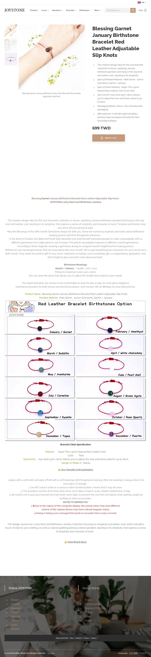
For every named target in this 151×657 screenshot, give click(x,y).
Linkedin (15, 612)
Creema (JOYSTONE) (95, 608)
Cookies (51, 653)
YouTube (15, 628)
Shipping (79, 638)
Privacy (86, 638)
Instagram (16, 608)
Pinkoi (88, 616)
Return (93, 638)
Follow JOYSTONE (20, 588)
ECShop (88, 612)
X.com (14, 624)
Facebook (16, 604)
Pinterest (15, 616)
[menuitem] (48, 10)
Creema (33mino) (93, 604)
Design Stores (91, 588)
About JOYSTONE (62, 638)
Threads (15, 620)
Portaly (88, 620)
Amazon (89, 599)
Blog (72, 638)
